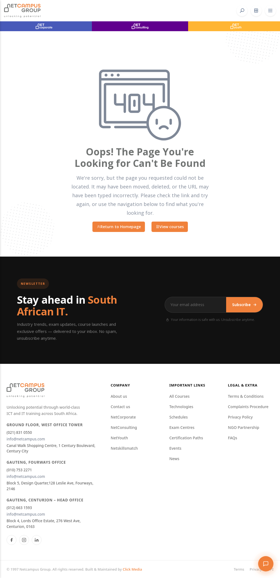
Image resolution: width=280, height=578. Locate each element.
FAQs (232, 437)
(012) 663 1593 (19, 507)
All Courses (179, 396)
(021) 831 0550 (19, 432)
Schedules (178, 417)
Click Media (132, 569)
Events (175, 448)
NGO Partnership (243, 427)
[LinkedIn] (37, 540)
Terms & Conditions (246, 396)
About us (119, 396)
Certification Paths (186, 437)
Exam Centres (181, 427)
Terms (239, 569)
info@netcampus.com (26, 439)
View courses (170, 226)
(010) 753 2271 (19, 469)
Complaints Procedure (248, 406)
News (174, 458)
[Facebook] (11, 540)
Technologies (181, 406)
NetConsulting (124, 427)
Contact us (120, 406)
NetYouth (119, 437)
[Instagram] (24, 540)
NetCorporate (123, 417)
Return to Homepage (119, 226)
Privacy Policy (240, 417)
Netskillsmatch (124, 448)
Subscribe (244, 304)
